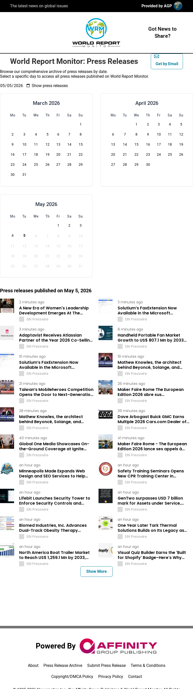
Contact (135, 676)
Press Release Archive (62, 665)
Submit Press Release (106, 665)
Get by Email (166, 60)
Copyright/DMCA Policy (72, 676)
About (33, 665)
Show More (96, 571)
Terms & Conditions (148, 665)
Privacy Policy (110, 676)
